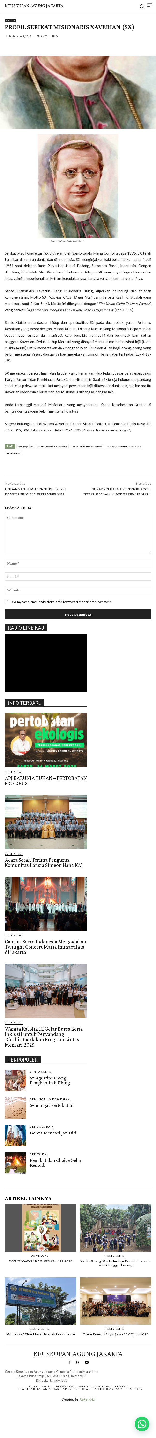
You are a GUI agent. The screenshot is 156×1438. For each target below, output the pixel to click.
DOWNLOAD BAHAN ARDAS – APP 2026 (40, 1261)
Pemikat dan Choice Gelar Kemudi (56, 1163)
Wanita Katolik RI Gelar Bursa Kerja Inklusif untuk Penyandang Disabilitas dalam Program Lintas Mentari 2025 (44, 1037)
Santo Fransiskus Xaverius (52, 446)
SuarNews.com (70, 1412)
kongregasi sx (25, 446)
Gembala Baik (42, 1126)
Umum (10, 20)
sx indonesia (14, 453)
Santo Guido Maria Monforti (87, 446)
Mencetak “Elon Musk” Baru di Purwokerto (40, 1334)
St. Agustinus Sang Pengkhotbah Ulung (50, 1080)
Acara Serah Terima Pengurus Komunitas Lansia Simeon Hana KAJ (44, 862)
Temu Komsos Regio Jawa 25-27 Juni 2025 (115, 1334)
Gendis (92, 1412)
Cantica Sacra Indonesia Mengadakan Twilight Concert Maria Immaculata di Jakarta (45, 946)
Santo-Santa (40, 1071)
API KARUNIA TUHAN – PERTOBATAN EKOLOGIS (46, 780)
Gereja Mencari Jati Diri (53, 1132)
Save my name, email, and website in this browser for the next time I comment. (61, 602)
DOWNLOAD (40, 1255)
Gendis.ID (13, 1175)
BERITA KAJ (14, 771)
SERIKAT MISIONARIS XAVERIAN (124, 446)
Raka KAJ (87, 1399)
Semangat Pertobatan (52, 1105)
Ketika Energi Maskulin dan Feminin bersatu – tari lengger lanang (115, 1263)
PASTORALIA (114, 1255)
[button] (142, 1424)
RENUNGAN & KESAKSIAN (50, 1099)
